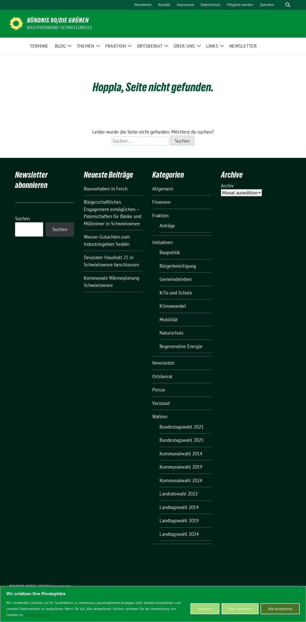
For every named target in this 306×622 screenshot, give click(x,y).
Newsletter (163, 363)
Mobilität (169, 320)
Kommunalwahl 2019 (181, 467)
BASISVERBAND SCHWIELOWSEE (60, 27)
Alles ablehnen (240, 608)
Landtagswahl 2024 (179, 534)
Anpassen (205, 608)
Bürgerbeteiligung (178, 266)
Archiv (227, 186)
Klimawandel (173, 306)
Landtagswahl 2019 (179, 520)
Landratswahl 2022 (179, 494)
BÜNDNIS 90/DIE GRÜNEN (58, 20)
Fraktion (160, 216)
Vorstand (161, 403)
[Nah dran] (301, 590)
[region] (153, 604)
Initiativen (162, 242)
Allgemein (162, 189)
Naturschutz (172, 333)
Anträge (167, 226)
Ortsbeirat (162, 376)
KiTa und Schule (176, 293)
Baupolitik (170, 252)
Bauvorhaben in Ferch (105, 189)
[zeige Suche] (288, 5)
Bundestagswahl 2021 (182, 427)
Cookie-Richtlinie (38, 614)
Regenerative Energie (181, 346)
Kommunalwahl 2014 (181, 454)
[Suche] (280, 5)
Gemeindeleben (176, 279)
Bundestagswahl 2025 (182, 440)
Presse (158, 390)
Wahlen (159, 416)
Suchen (22, 219)
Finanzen (161, 202)
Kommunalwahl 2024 (181, 480)
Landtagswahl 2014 (179, 507)
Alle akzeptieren (280, 608)
